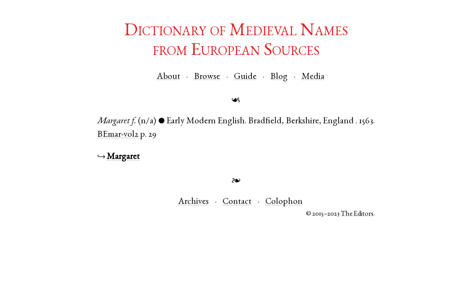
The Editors (357, 214)
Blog (279, 77)
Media (313, 77)
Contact (237, 202)
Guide (245, 77)
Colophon (284, 202)
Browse (207, 77)
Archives (193, 202)
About (168, 77)
